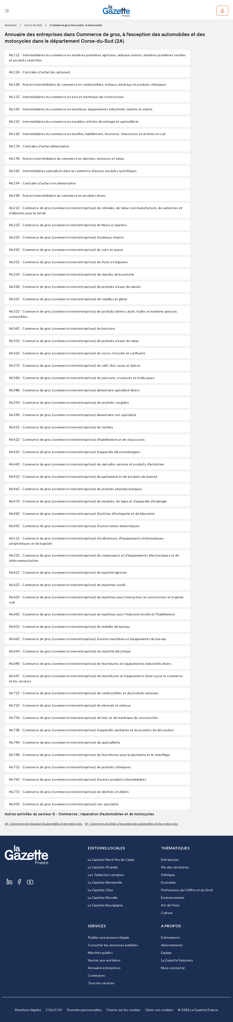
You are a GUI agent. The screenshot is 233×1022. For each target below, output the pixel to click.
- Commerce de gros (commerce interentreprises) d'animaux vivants (66, 237)
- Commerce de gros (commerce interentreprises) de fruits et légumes (68, 262)
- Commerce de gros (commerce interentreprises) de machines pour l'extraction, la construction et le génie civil (96, 599)
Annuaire (11, 25)
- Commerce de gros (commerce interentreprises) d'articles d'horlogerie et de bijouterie (82, 513)
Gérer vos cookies (159, 1010)
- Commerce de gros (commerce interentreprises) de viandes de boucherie (71, 274)
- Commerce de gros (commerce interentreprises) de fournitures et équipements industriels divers (90, 663)
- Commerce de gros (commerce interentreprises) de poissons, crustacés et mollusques (82, 378)
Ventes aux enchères (104, 960)
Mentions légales (28, 1010)
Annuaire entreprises (104, 968)
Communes (96, 975)
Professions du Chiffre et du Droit (187, 890)
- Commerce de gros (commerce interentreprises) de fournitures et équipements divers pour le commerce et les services (96, 678)
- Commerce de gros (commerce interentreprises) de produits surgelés (69, 402)
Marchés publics (100, 953)
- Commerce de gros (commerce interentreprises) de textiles (61, 427)
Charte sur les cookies (123, 1010)
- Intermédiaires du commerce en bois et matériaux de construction (66, 97)
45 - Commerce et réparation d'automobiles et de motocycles (44, 823)
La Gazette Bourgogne (105, 905)
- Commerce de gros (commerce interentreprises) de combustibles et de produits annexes (83, 693)
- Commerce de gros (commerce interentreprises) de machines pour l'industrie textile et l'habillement (92, 614)
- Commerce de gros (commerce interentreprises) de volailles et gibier (68, 299)
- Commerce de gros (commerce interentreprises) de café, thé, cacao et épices (74, 365)
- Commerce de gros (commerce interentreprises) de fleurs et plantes (68, 225)
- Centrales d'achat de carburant (39, 72)
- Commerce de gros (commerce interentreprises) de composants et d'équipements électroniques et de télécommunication (94, 558)
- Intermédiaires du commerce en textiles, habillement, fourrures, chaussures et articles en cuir (87, 134)
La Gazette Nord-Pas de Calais (111, 860)
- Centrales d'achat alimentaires (39, 146)
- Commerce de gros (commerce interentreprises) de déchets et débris (69, 792)
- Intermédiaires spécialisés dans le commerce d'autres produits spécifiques (73, 171)
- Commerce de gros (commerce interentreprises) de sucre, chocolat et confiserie (77, 353)
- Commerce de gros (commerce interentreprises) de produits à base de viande (75, 287)
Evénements (170, 937)
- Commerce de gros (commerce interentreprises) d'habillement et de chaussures (77, 439)
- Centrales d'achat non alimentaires (42, 183)
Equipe (166, 953)
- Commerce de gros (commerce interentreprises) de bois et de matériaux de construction (83, 718)
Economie (168, 882)
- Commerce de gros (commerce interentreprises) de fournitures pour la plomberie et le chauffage (89, 755)
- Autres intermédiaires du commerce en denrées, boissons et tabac (66, 158)
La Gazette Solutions (177, 960)
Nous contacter (173, 968)
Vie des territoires (175, 867)
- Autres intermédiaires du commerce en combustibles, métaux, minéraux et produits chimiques (87, 84)
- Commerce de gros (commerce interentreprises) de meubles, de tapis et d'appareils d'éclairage (88, 501)
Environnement (172, 897)
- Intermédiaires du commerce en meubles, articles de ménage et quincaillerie (74, 121)
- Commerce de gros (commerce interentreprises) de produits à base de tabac (74, 341)
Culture (167, 913)
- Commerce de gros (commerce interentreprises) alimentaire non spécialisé (72, 415)
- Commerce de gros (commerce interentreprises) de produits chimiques (70, 767)
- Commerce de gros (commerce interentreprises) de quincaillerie (64, 742)
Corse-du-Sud (33, 25)
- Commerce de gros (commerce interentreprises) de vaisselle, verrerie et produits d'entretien (86, 464)
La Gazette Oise (100, 890)
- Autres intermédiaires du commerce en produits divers (57, 195)
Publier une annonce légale (108, 937)
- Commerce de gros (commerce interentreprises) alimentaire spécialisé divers (74, 390)
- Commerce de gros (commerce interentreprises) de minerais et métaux (70, 705)
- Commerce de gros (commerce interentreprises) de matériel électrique (70, 651)
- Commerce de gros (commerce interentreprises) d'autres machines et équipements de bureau (87, 639)
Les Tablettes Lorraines (106, 875)
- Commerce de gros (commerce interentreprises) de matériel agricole (68, 572)
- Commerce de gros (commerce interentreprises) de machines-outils (67, 585)
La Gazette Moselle (103, 897)
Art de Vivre (170, 905)
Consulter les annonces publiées (113, 945)
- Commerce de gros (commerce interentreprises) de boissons (62, 328)
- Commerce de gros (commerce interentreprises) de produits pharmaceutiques (75, 489)
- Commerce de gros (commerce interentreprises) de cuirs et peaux (66, 250)
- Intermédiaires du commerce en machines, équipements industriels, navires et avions (80, 109)
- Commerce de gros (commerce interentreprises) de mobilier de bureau (69, 626)
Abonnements (172, 945)
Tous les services (101, 983)
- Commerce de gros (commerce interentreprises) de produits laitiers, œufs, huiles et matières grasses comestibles (93, 314)
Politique (168, 875)
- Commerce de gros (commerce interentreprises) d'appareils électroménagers (74, 452)
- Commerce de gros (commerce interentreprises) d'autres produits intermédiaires (77, 779)
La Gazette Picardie (103, 867)
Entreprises (170, 860)
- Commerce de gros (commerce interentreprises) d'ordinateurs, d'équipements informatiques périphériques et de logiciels (86, 540)
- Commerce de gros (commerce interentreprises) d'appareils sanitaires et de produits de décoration (91, 730)
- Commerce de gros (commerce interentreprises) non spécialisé (63, 804)
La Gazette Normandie (105, 882)
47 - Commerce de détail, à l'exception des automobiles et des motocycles (131, 823)
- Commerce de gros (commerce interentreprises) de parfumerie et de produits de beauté (83, 476)
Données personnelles (84, 1010)
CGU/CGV (54, 1010)
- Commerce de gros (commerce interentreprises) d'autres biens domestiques (74, 526)
